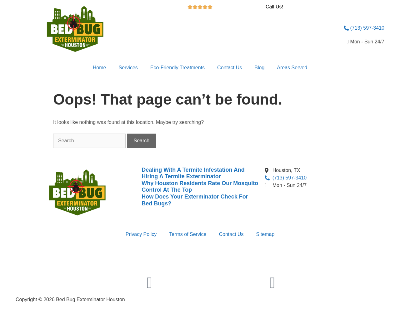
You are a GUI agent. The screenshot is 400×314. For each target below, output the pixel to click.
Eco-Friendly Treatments (177, 67)
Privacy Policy (141, 234)
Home (99, 67)
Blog (259, 67)
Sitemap (265, 234)
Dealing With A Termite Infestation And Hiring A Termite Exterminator (193, 173)
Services (128, 67)
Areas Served (292, 67)
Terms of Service (187, 234)
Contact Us (229, 67)
